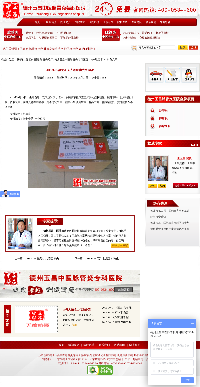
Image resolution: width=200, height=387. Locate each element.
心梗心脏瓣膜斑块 (149, 37)
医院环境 (94, 22)
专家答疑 (136, 22)
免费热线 (172, 87)
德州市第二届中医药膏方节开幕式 (169, 210)
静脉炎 (163, 118)
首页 (37, 22)
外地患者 (165, 22)
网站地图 (119, 344)
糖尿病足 (31, 37)
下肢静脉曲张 (63, 32)
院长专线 (122, 22)
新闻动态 (73, 344)
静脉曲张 (164, 126)
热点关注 (160, 203)
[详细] (73, 324)
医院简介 (51, 22)
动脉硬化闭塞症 (48, 37)
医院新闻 (108, 22)
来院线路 (156, 75)
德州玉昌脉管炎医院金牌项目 (170, 99)
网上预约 (134, 344)
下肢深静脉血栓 (69, 37)
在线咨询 (189, 75)
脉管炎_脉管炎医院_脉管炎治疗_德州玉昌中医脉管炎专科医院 (52, 59)
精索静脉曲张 (131, 32)
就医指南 (172, 75)
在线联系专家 (120, 245)
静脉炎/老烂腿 (44, 32)
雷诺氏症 (147, 32)
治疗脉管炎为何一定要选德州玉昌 (169, 228)
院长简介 (65, 22)
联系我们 (151, 22)
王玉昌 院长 (184, 158)
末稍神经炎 (111, 34)
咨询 (193, 47)
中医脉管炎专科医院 (13, 34)
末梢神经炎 (129, 37)
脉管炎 (29, 32)
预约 (162, 185)
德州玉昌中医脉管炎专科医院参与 (169, 222)
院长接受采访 (158, 216)
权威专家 (154, 143)
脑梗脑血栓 (162, 32)
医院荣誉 (80, 22)
